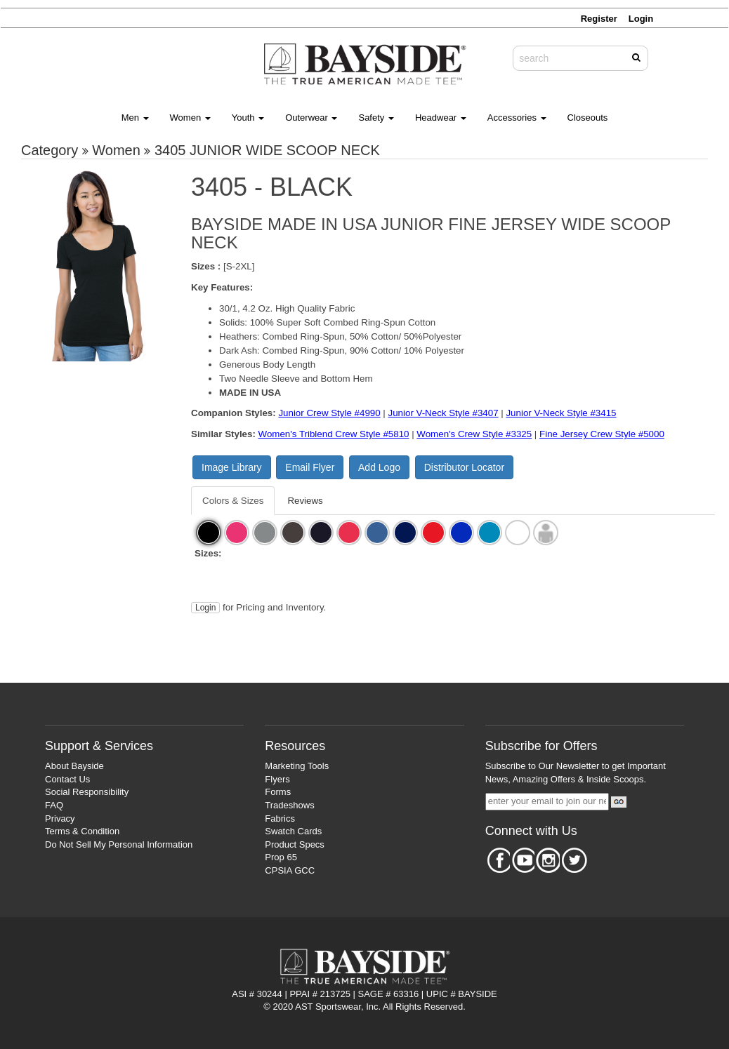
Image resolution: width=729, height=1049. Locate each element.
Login (205, 608)
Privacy (60, 818)
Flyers (277, 779)
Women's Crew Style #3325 (474, 434)
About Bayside (74, 766)
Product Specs (294, 844)
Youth (248, 117)
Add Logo (379, 467)
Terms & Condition (82, 831)
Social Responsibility (87, 792)
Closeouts (587, 117)
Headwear (440, 117)
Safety (375, 117)
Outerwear (311, 117)
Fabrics (280, 818)
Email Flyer (309, 467)
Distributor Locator (464, 467)
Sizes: (208, 553)
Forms (278, 792)
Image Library (232, 467)
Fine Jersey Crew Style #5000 (601, 434)
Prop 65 (281, 857)
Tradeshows (289, 805)
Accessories (516, 117)
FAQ (54, 805)
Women (190, 117)
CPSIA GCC (290, 870)
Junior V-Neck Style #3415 (561, 413)
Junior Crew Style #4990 (329, 413)
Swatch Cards (293, 831)
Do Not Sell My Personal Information (118, 844)
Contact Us (67, 779)
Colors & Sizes (232, 500)
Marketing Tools (297, 766)
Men (135, 117)
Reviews (304, 500)
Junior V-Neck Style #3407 (443, 413)
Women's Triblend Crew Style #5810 (333, 434)
